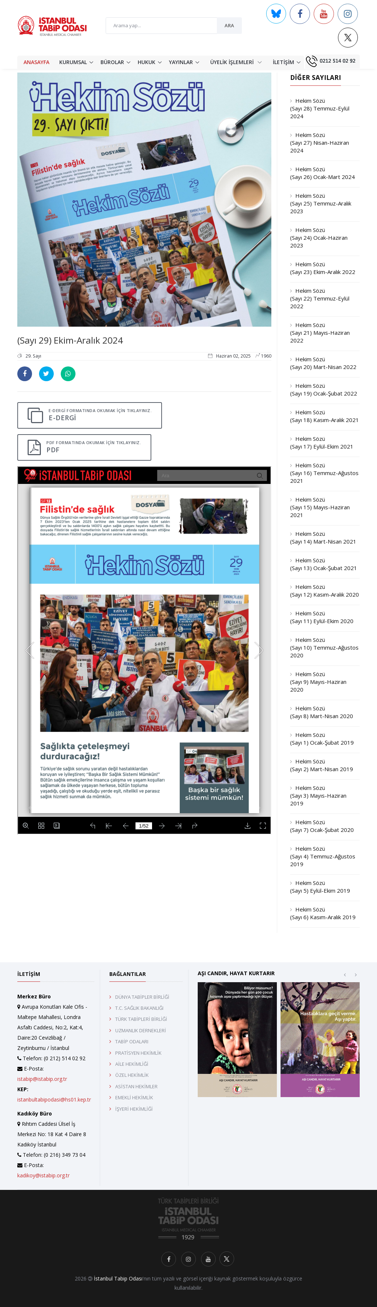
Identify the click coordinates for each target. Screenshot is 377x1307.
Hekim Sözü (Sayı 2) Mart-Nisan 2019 (321, 765)
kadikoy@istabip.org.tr (43, 1175)
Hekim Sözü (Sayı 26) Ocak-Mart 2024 (322, 172)
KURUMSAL (73, 62)
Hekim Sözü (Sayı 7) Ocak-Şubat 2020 (322, 825)
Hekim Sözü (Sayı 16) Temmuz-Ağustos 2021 (324, 472)
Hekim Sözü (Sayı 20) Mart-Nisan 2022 (323, 362)
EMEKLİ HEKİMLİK (134, 1097)
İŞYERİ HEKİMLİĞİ (134, 1109)
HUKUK (146, 62)
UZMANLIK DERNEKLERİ (140, 1030)
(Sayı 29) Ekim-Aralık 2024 (70, 340)
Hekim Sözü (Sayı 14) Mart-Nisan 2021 (323, 537)
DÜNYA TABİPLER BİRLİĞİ (142, 997)
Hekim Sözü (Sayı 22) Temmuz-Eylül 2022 (319, 298)
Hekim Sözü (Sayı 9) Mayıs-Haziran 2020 (318, 681)
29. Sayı (29, 356)
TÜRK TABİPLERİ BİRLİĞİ (141, 1019)
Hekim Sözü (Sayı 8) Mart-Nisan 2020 (321, 712)
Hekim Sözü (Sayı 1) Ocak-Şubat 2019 (322, 738)
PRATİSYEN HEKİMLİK (138, 1053)
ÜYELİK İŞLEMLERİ (236, 62)
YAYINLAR (181, 62)
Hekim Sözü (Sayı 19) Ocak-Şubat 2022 (323, 389)
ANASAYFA (36, 62)
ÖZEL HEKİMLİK (132, 1075)
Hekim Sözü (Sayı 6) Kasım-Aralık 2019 (323, 913)
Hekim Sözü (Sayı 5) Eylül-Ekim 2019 (320, 886)
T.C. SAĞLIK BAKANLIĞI (139, 1008)
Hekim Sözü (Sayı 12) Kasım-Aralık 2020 (324, 590)
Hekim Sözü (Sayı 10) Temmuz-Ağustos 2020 (324, 647)
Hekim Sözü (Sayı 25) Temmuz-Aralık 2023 (320, 203)
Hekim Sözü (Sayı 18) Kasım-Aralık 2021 (324, 416)
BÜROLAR (112, 62)
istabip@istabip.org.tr (42, 1078)
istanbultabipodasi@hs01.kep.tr (54, 1099)
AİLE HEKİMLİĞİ (131, 1064)
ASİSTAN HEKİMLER (136, 1086)
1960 (263, 356)
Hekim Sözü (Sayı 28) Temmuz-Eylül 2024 (319, 108)
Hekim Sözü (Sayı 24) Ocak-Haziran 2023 (319, 237)
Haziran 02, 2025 (230, 356)
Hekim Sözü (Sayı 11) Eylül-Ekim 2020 (321, 617)
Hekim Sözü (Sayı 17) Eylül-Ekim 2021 (321, 442)
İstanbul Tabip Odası (118, 1278)
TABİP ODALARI (131, 1041)
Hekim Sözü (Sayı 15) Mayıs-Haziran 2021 (320, 507)
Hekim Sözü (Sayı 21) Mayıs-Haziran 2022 (320, 332)
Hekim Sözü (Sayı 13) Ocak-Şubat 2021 (323, 564)
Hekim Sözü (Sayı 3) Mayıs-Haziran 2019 (318, 795)
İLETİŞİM (283, 62)
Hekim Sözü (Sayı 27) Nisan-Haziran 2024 (319, 142)
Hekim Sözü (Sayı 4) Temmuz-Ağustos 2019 (322, 856)
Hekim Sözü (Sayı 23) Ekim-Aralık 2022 (322, 267)
